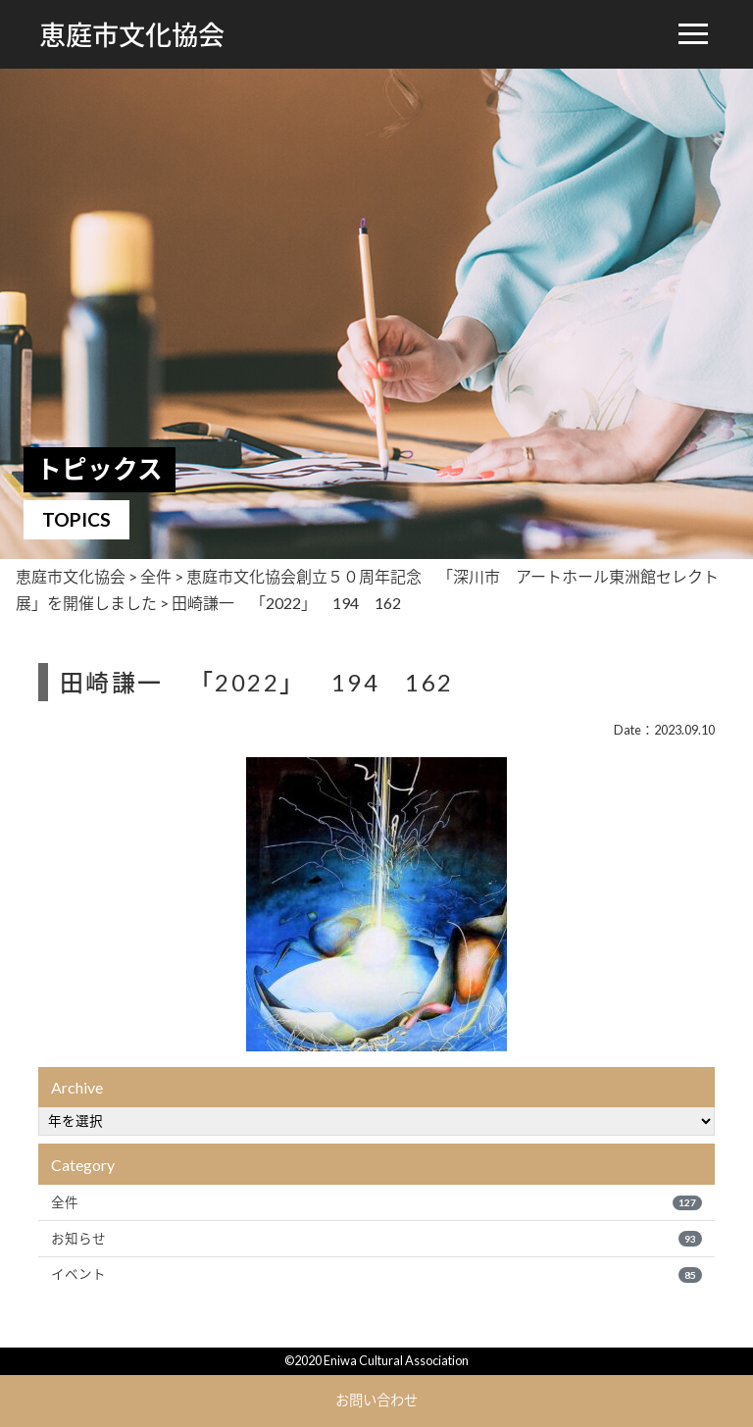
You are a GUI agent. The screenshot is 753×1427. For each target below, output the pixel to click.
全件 (376, 1202)
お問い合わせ (376, 1400)
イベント (376, 1274)
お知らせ (376, 1239)
